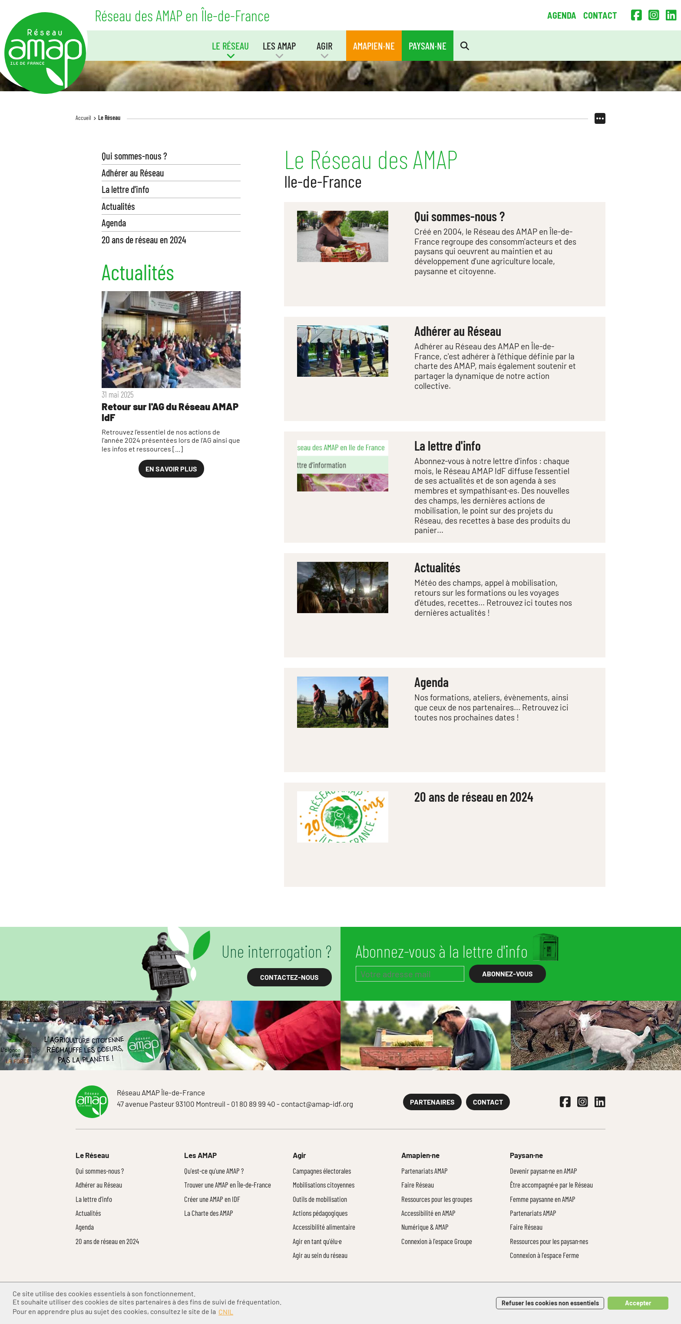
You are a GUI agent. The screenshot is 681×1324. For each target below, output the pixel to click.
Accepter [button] (638, 1303)
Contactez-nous (289, 977)
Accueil (83, 117)
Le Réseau (109, 117)
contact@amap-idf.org (317, 1103)
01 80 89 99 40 (253, 1103)
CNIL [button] (225, 1311)
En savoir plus (171, 469)
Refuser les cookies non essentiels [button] (550, 1303)
